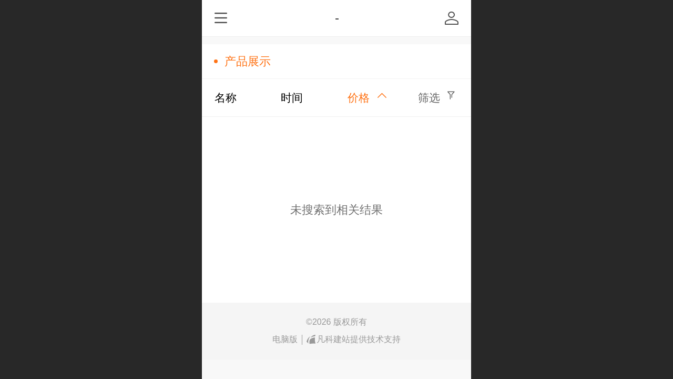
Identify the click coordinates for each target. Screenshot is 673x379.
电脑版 (285, 339)
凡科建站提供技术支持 (354, 339)
